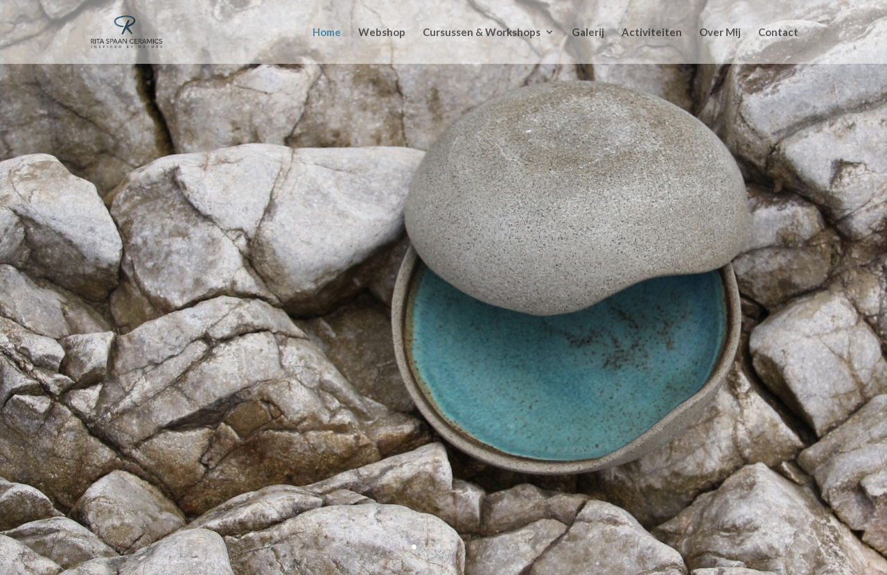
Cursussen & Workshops (482, 32)
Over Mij (720, 32)
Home (327, 32)
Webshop (381, 32)
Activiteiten (652, 32)
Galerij (588, 32)
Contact (778, 32)
